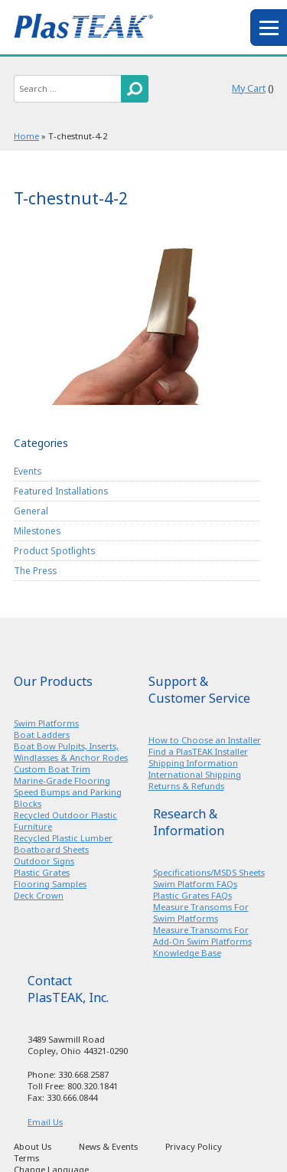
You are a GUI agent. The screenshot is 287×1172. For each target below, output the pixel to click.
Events (27, 471)
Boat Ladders (42, 734)
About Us (32, 1146)
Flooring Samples (50, 884)
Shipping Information (193, 763)
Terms (26, 1158)
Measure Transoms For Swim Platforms (201, 912)
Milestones (37, 530)
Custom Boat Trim (52, 769)
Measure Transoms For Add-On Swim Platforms (202, 935)
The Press (35, 570)
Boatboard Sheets (51, 849)
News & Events (108, 1146)
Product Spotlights (54, 550)
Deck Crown (39, 895)
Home (26, 136)
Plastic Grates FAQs (192, 895)
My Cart (249, 88)
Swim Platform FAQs (195, 884)
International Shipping (194, 774)
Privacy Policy (193, 1146)
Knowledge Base (187, 952)
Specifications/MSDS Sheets (209, 872)
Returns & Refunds (186, 786)
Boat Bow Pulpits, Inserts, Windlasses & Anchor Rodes (71, 751)
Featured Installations (61, 491)
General (31, 510)
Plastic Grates (42, 872)
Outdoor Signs (44, 861)
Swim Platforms (46, 723)
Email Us (45, 1122)
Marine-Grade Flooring (62, 780)
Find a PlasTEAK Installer (198, 751)
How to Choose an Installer (204, 740)
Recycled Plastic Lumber (63, 838)
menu (268, 27)
